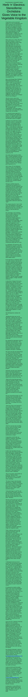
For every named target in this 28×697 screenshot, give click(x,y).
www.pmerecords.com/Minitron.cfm (14, 655)
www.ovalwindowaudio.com (12, 677)
